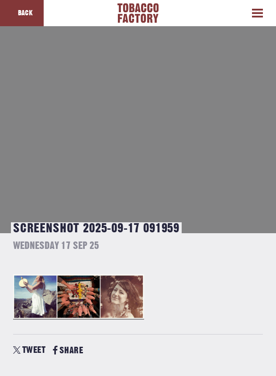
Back (25, 13)
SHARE (67, 350)
